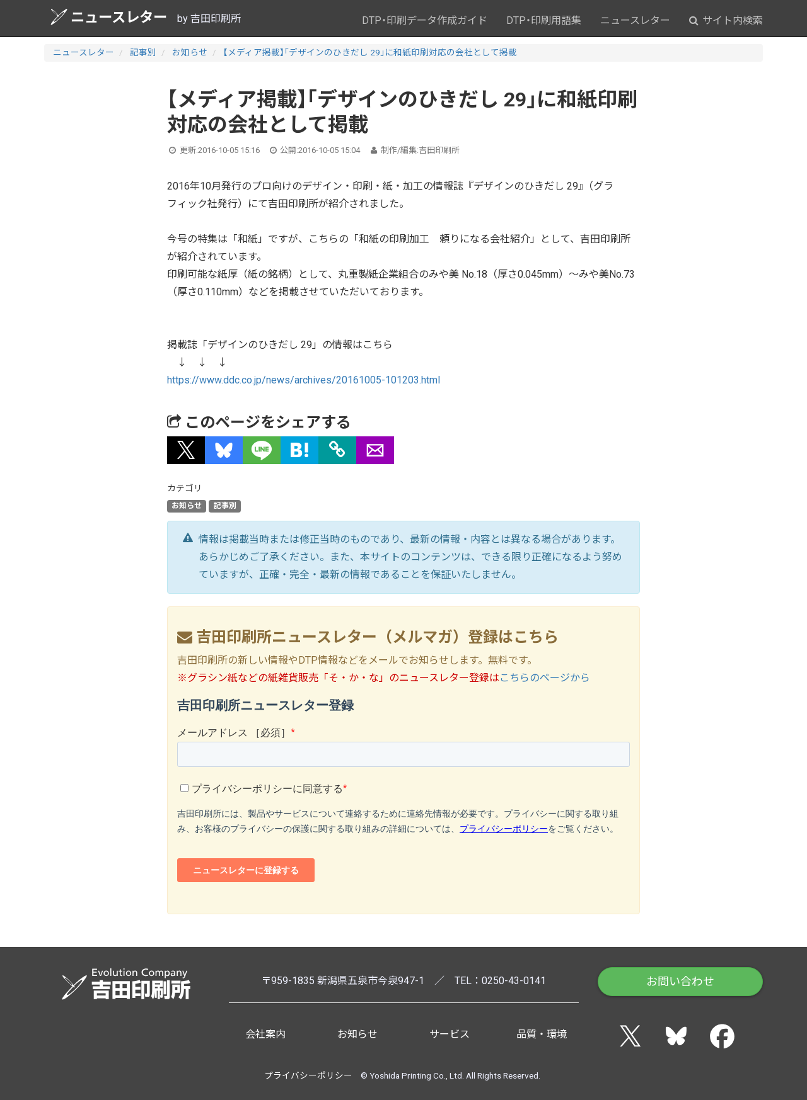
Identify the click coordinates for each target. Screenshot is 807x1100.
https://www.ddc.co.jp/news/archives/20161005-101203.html (303, 380)
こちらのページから (544, 678)
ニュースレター (108, 16)
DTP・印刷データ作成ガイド (424, 20)
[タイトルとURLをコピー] (337, 450)
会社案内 (265, 1034)
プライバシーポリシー (308, 1075)
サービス (449, 1034)
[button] (186, 450)
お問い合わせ (680, 981)
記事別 (143, 52)
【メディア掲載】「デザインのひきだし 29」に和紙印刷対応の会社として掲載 (370, 52)
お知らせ (189, 52)
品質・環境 (541, 1034)
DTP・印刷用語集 (543, 20)
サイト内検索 (726, 20)
